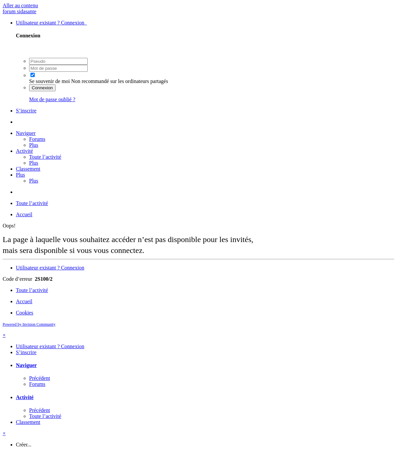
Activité (24, 151)
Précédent (39, 378)
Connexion (42, 87)
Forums (37, 139)
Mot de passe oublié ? (52, 99)
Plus (33, 145)
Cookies (24, 312)
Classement (28, 169)
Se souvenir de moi (49, 81)
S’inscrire (26, 110)
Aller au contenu (20, 5)
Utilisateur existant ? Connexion (51, 22)
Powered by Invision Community (29, 324)
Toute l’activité (45, 157)
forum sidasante (19, 11)
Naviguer (26, 133)
